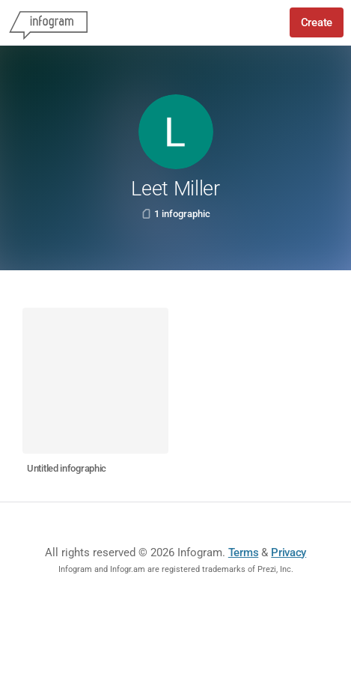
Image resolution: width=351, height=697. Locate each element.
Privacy (288, 552)
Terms (243, 552)
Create (316, 22)
